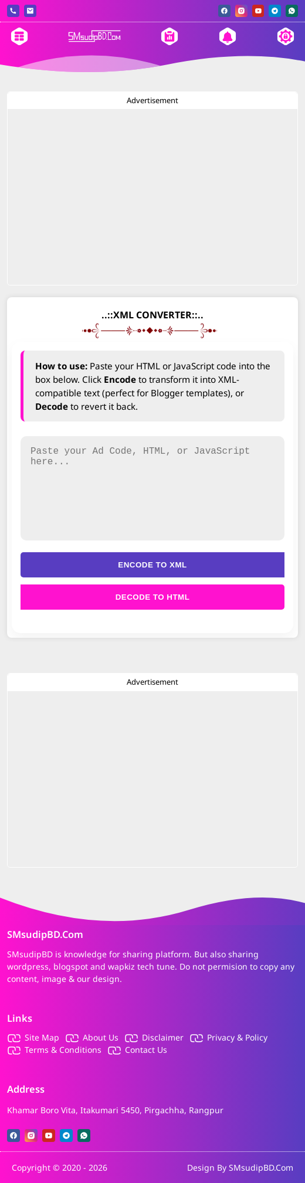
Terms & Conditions (63, 1049)
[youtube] (258, 11)
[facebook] (224, 11)
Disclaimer (163, 1037)
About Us (100, 1037)
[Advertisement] (152, 197)
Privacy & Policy (237, 1037)
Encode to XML (152, 564)
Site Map (42, 1037)
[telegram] (275, 11)
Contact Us (146, 1049)
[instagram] (241, 11)
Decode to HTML (153, 597)
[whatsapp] (292, 11)
